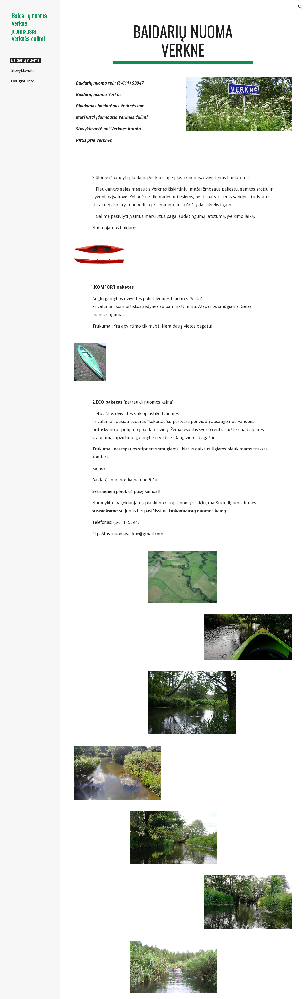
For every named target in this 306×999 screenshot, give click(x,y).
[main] (182, 43)
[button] (300, 6)
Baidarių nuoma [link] (25, 60)
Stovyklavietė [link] (23, 70)
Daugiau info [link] (22, 81)
